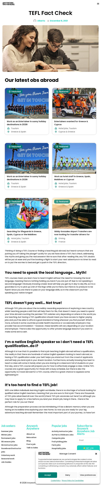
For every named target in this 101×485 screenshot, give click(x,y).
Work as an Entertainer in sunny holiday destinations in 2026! (26, 123)
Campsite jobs (58, 438)
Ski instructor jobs (9, 445)
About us (31, 434)
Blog (29, 441)
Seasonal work (7, 458)
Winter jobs (6, 435)
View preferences (88, 475)
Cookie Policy (56, 481)
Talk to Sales (32, 447)
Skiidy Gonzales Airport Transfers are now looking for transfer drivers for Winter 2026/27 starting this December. (74, 234)
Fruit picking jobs (59, 441)
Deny (67, 475)
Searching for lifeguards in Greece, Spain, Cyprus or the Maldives (24, 233)
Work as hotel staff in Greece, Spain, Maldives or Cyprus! (72, 178)
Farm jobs (56, 445)
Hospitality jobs (59, 448)
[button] (96, 454)
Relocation (31, 437)
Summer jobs (7, 431)
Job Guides (6, 462)
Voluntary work (8, 455)
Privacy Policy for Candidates (73, 481)
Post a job (31, 444)
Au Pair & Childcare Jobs (62, 435)
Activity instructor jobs (62, 431)
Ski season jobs (8, 441)
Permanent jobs (8, 438)
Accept (47, 475)
